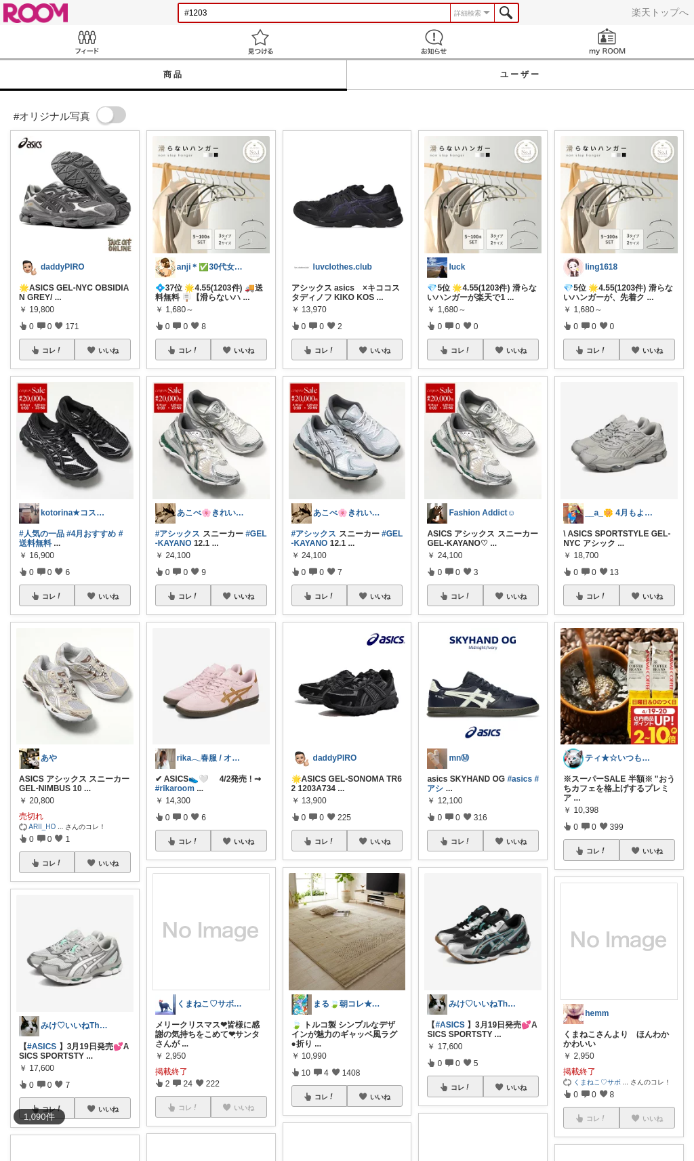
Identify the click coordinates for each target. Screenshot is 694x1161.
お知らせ (433, 41)
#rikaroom (175, 788)
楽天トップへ (660, 12)
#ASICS (41, 1046)
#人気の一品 (41, 534)
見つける (260, 41)
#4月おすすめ (91, 534)
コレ (52, 350)
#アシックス (178, 534)
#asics (519, 779)
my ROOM (607, 41)
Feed (87, 41)
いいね (108, 350)
